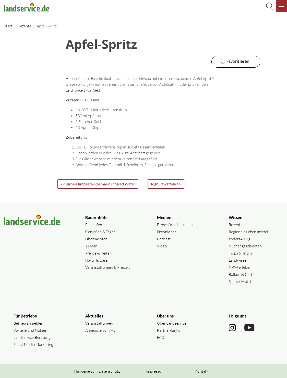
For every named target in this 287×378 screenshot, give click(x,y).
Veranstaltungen (99, 323)
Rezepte (24, 26)
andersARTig (239, 238)
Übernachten (96, 238)
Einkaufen (93, 224)
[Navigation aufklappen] (281, 6)
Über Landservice (171, 323)
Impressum (155, 371)
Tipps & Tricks (240, 253)
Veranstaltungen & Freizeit (107, 267)
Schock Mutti (240, 281)
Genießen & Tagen (100, 231)
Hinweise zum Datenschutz (97, 371)
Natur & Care (96, 260)
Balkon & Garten (243, 274)
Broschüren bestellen (175, 224)
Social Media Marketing (33, 344)
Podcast (164, 238)
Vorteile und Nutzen (30, 330)
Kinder (91, 246)
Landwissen (239, 260)
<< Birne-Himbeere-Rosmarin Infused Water (97, 184)
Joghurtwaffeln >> (165, 184)
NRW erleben (240, 267)
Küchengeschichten (245, 246)
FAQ (161, 337)
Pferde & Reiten (98, 253)
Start (8, 26)
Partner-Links (168, 330)
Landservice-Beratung (31, 337)
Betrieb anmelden (28, 323)
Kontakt (202, 371)
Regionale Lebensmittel (248, 231)
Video (162, 246)
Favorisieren (234, 61)
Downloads (166, 231)
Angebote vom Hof (101, 330)
